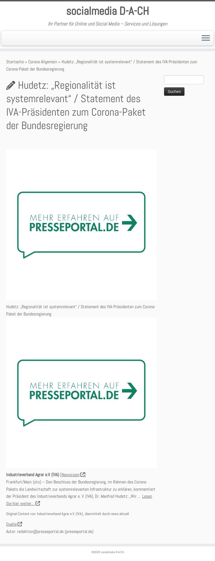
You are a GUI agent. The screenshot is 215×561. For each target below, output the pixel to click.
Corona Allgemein (42, 62)
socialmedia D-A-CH (107, 11)
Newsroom (73, 475)
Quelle (14, 524)
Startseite (15, 62)
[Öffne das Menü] (206, 38)
